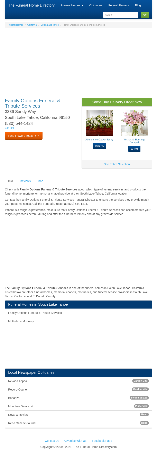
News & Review (78, 414)
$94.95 (134, 148)
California (32, 25)
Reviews (25, 181)
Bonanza (78, 398)
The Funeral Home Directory (31, 5)
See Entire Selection (117, 164)
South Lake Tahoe (50, 25)
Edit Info (9, 127)
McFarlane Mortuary (21, 321)
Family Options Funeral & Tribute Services (35, 312)
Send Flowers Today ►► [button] (24, 135)
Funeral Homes (72, 5)
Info (10, 181)
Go (145, 14)
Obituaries (95, 5)
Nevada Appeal (78, 381)
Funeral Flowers (118, 5)
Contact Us (52, 440)
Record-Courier (78, 389)
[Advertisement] (78, 61)
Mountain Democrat (78, 406)
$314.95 (99, 146)
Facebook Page (102, 440)
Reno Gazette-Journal (78, 423)
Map (40, 181)
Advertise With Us (75, 440)
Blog (138, 5)
